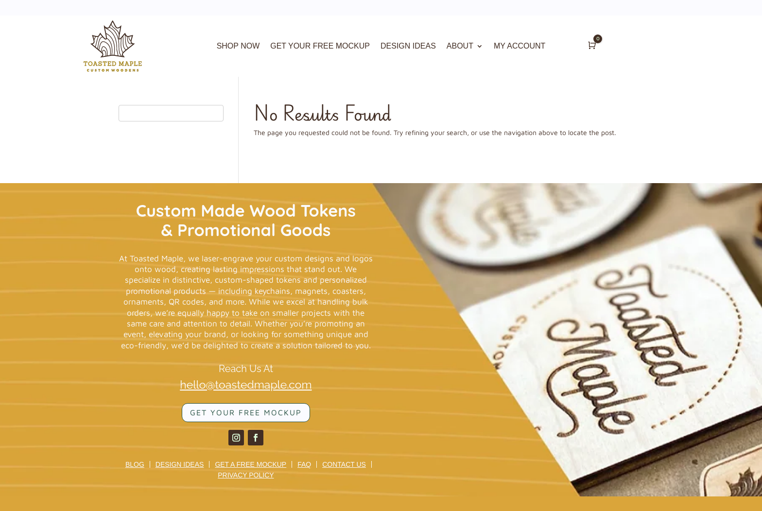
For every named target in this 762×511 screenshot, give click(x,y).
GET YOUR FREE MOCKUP (320, 46)
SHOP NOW (238, 46)
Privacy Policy (246, 475)
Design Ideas (180, 464)
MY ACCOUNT (519, 46)
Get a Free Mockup (250, 464)
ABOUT (460, 46)
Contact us (344, 464)
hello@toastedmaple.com (246, 384)
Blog (134, 464)
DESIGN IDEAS (408, 46)
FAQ (304, 464)
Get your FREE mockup (246, 412)
